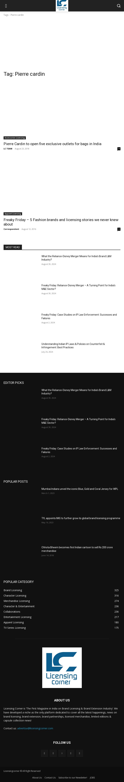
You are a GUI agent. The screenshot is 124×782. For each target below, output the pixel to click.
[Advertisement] (62, 44)
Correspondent (11, 229)
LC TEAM (8, 148)
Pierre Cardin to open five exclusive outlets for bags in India (52, 144)
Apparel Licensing (13, 213)
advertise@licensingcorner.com (35, 728)
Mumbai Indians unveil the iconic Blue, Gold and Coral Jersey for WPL (80, 488)
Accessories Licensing (15, 138)
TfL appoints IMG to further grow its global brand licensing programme (81, 518)
